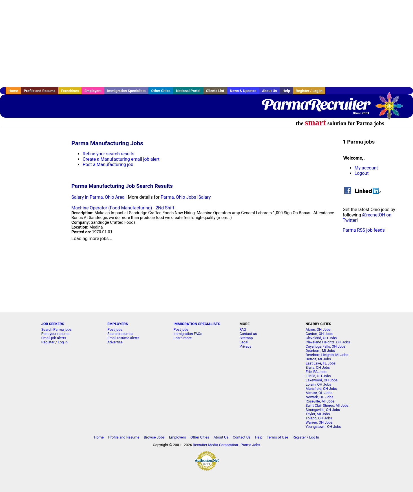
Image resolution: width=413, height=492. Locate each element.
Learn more (182, 338)
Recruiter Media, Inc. (392, 108)
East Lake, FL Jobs (320, 363)
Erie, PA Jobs (316, 372)
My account (366, 168)
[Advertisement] (206, 43)
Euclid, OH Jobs (318, 376)
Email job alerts (53, 338)
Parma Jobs (250, 445)
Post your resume (55, 334)
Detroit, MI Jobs (318, 359)
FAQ (243, 329)
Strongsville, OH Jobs (323, 410)
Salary (204, 197)
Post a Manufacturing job (108, 164)
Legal (244, 342)
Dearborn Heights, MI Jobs (327, 355)
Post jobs (114, 329)
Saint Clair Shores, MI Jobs (327, 405)
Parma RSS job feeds (364, 230)
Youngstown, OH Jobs (323, 426)
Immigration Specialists (126, 91)
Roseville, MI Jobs (320, 401)
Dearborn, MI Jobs (320, 350)
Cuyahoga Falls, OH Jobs (326, 346)
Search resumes (120, 334)
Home (13, 91)
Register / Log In (309, 91)
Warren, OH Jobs (319, 422)
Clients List (215, 91)
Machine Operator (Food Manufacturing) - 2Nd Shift (122, 208)
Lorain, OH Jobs (318, 384)
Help (286, 91)
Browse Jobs (154, 437)
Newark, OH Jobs (319, 397)
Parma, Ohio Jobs (178, 197)
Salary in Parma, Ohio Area (97, 197)
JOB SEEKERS (52, 324)
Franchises (70, 91)
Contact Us (242, 437)
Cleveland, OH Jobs (321, 338)
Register (48, 342)
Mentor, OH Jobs (319, 393)
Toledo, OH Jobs (319, 418)
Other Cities (160, 91)
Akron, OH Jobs (318, 329)
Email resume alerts (123, 338)
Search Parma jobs (56, 329)
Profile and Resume (40, 91)
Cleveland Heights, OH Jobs (328, 342)
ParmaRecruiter (315, 104)
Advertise (115, 342)
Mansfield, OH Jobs (321, 388)
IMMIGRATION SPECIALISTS (196, 324)
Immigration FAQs (187, 334)
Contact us (248, 334)
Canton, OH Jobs (319, 334)
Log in (63, 342)
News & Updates (243, 91)
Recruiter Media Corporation (215, 445)
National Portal (188, 91)
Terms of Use (277, 437)
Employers (92, 91)
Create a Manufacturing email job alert (121, 159)
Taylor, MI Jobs (318, 414)
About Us (269, 91)
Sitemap (246, 338)
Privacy (245, 346)
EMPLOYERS (117, 324)
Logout (362, 173)
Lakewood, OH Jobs (321, 380)
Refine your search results (108, 153)
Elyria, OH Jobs (318, 367)
